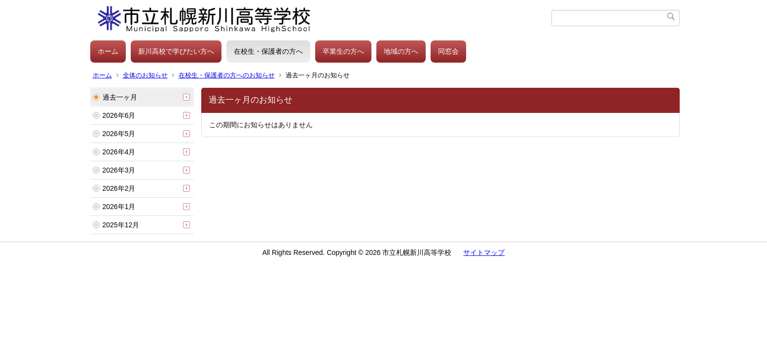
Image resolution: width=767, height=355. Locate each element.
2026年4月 (119, 152)
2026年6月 (119, 115)
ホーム (108, 51)
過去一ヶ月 (120, 97)
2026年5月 (119, 134)
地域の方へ (401, 51)
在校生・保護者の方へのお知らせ (227, 75)
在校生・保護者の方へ (268, 51)
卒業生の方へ (343, 51)
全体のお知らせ (145, 75)
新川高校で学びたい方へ (176, 51)
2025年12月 (121, 225)
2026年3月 (119, 170)
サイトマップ (484, 252)
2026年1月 (119, 207)
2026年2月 (119, 188)
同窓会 (448, 51)
